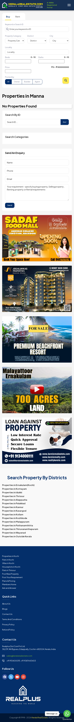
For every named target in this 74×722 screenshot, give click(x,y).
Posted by (9, 77)
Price (7, 67)
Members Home (9, 584)
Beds (7, 57)
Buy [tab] (8, 16)
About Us (6, 604)
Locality (8, 47)
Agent (37, 82)
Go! (64, 122)
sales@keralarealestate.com (19, 656)
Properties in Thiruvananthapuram (20, 529)
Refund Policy (8, 630)
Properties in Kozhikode (14, 518)
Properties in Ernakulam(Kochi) (18, 485)
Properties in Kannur (12, 507)
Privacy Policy (8, 624)
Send (9, 205)
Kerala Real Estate (40, 717)
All (8, 82)
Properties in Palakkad (13, 503)
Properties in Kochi (10, 556)
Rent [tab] (17, 16)
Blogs (5, 609)
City (51, 36)
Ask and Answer (9, 588)
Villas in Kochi (8, 563)
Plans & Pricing (8, 581)
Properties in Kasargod (14, 510)
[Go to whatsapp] (67, 713)
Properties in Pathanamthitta (17, 525)
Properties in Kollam (12, 514)
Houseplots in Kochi (11, 567)
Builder (27, 82)
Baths (41, 57)
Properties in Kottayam (14, 488)
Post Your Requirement (12, 577)
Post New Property (10, 574)
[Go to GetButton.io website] (67, 719)
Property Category (13, 36)
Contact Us (7, 614)
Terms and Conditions (12, 619)
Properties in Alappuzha (14, 499)
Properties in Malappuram (15, 521)
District (30, 36)
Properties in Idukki (12, 492)
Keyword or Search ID (14, 24)
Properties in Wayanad (14, 532)
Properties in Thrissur (13, 496)
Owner (17, 82)
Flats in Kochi (8, 560)
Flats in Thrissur (9, 570)
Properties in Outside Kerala (17, 536)
